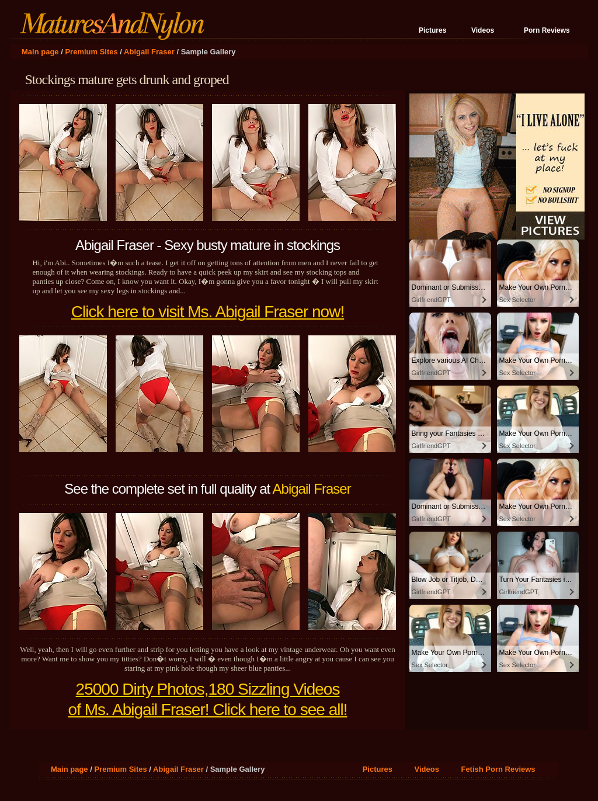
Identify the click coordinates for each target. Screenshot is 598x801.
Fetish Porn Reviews (498, 769)
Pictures (432, 30)
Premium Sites (91, 51)
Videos (482, 30)
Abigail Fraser (149, 51)
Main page (40, 51)
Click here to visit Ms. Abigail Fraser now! (207, 312)
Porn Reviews (547, 30)
